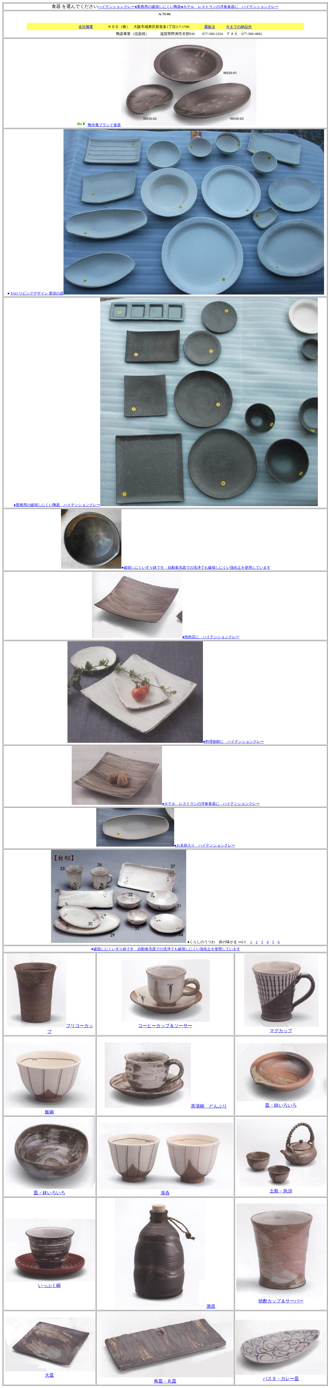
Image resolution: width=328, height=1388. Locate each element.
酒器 (210, 1306)
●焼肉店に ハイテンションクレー (166, 637)
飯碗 (49, 1112)
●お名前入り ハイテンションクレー (204, 845)
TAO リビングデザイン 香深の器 (37, 293)
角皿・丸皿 (165, 1381)
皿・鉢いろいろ (281, 1105)
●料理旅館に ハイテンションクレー (233, 741)
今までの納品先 (239, 27)
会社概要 (85, 27)
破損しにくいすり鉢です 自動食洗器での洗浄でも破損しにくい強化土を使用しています (197, 567)
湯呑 (165, 1193)
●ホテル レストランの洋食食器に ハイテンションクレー (230, 7)
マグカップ (281, 1030)
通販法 (209, 27)
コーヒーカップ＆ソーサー (165, 1025)
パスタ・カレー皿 (281, 1378)
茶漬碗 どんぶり (166, 1106)
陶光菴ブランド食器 (104, 125)
